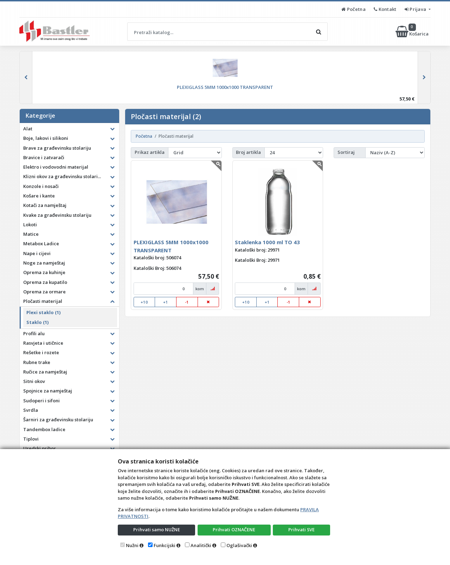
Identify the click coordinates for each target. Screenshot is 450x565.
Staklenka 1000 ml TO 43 (267, 242)
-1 (187, 302)
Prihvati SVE (301, 529)
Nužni (132, 545)
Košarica (413, 31)
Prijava (416, 9)
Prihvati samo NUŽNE (156, 529)
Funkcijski (164, 545)
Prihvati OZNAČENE (234, 529)
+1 (165, 302)
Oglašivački (239, 545)
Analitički (201, 545)
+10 (144, 302)
